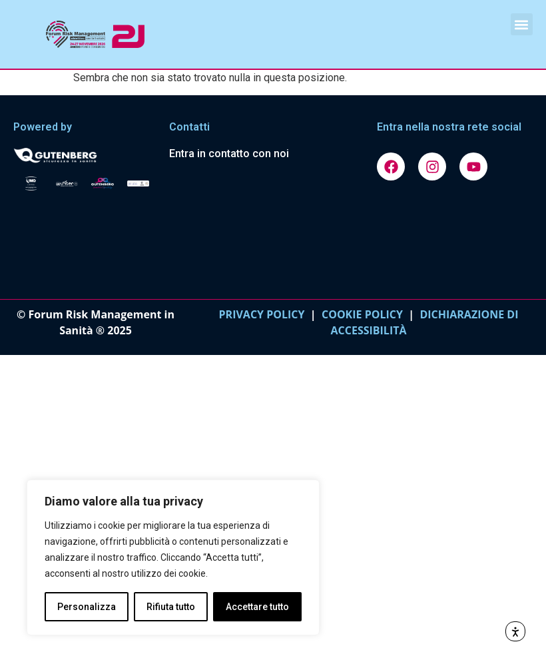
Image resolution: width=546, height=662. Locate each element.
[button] (522, 24)
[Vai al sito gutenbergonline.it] (84, 154)
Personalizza (86, 606)
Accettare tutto (257, 606)
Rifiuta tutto (170, 606)
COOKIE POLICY (362, 314)
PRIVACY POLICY (262, 314)
